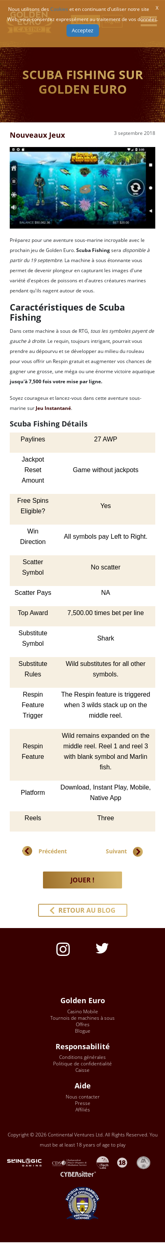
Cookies (59, 9)
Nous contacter (83, 1096)
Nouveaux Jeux (37, 135)
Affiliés (82, 1109)
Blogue (82, 1030)
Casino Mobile (82, 1011)
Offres (83, 1024)
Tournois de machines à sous (82, 1017)
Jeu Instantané (53, 408)
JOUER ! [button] (82, 880)
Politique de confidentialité (82, 1063)
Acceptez (82, 30)
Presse (82, 1103)
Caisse (82, 1070)
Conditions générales (82, 1057)
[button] (82, 910)
